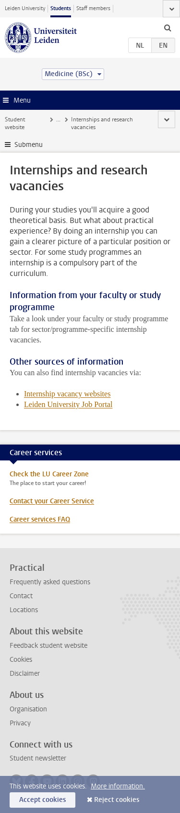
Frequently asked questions (50, 582)
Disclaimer (25, 673)
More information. (118, 786)
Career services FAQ (40, 519)
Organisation (28, 709)
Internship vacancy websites (67, 394)
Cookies (21, 659)
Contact (21, 596)
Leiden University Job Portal (68, 404)
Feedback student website (48, 645)
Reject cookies (116, 799)
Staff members (93, 8)
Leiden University (25, 8)
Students (60, 8)
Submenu (28, 144)
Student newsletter (38, 758)
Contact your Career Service (52, 501)
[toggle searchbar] (167, 27)
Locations (24, 610)
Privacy (20, 723)
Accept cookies (42, 799)
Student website (15, 123)
